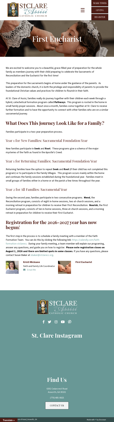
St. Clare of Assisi (20, 419)
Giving (100, 10)
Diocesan (102, 419)
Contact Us (57, 405)
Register (99, 16)
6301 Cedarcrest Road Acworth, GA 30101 (57, 390)
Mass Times (100, 3)
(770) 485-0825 (57, 397)
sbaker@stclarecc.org (42, 255)
